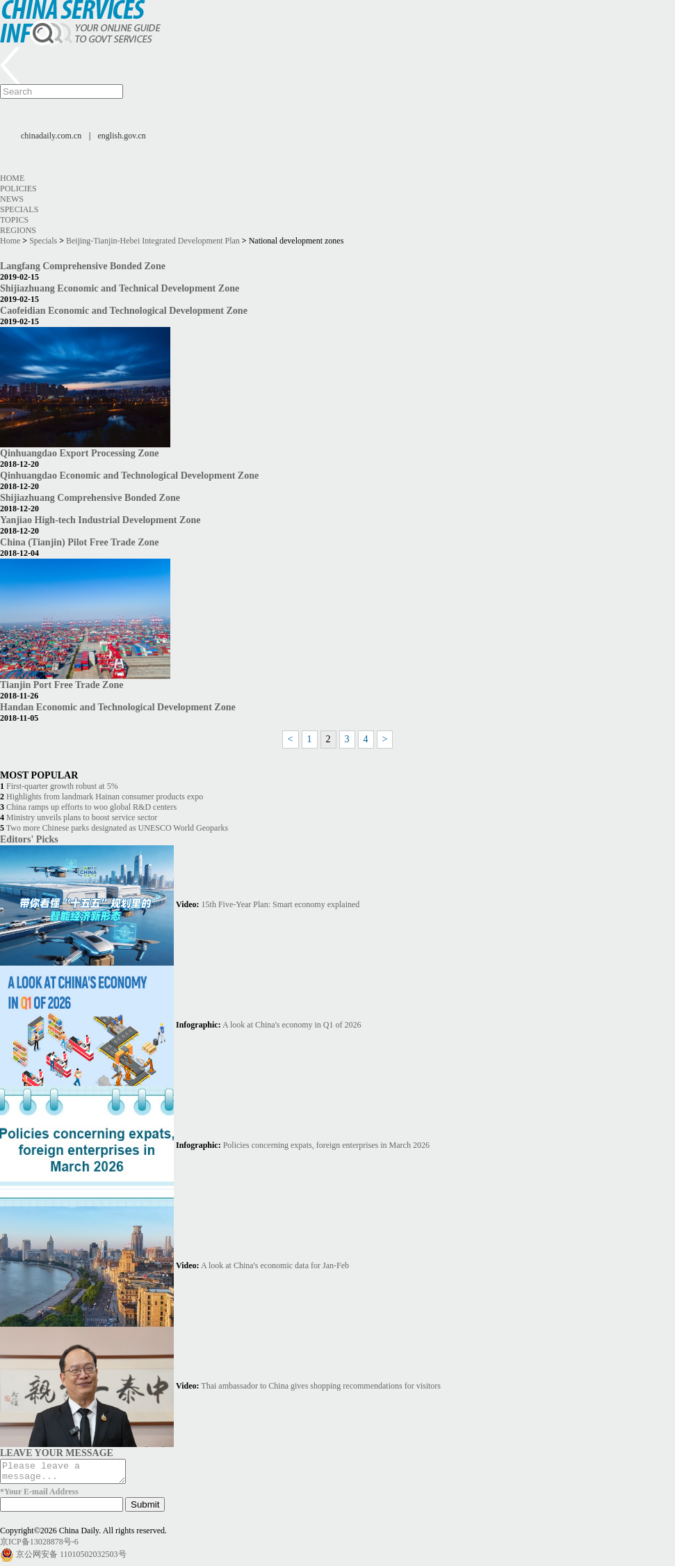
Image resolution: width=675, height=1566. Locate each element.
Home (12, 178)
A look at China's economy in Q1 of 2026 (291, 1025)
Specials (19, 209)
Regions (18, 230)
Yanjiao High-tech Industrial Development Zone (100, 519)
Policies (18, 188)
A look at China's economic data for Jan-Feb (275, 1265)
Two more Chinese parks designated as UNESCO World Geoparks (117, 828)
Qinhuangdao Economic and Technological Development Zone (129, 475)
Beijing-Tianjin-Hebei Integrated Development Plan (153, 241)
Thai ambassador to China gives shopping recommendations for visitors (321, 1386)
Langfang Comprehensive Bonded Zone (82, 265)
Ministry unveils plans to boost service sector (81, 817)
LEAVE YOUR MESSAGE (56, 1452)
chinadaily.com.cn (51, 136)
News (12, 199)
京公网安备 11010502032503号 (71, 1558)
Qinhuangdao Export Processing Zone (79, 452)
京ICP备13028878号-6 (39, 1546)
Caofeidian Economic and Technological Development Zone (123, 310)
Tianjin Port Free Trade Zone (61, 684)
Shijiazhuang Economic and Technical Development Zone (119, 288)
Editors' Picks (29, 839)
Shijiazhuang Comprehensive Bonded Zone (90, 497)
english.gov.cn (122, 136)
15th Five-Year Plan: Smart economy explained (281, 904)
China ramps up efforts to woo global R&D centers (91, 807)
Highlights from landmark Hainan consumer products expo (104, 796)
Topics (14, 220)
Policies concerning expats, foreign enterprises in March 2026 (326, 1145)
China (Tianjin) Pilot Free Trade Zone (79, 542)
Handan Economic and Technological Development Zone (118, 706)
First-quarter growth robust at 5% (62, 786)
